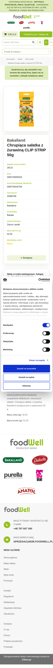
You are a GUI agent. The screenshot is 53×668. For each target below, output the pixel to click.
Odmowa (26, 386)
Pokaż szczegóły (37, 360)
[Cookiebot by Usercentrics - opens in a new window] (38, 280)
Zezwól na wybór (26, 377)
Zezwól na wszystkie (26, 368)
